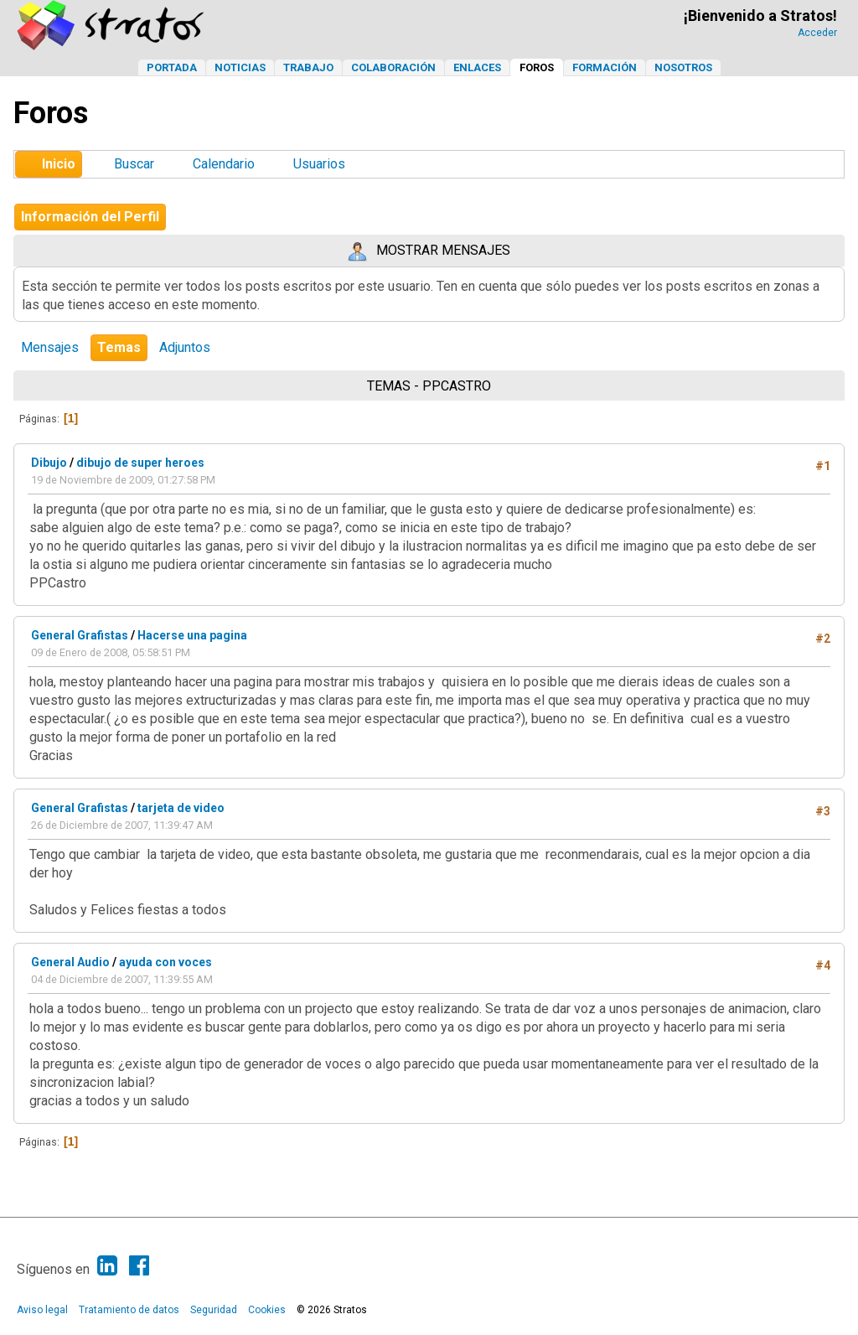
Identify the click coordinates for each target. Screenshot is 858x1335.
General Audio (70, 962)
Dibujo (49, 462)
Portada (172, 67)
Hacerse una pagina (192, 635)
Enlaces (477, 67)
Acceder (817, 33)
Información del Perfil (90, 217)
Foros (536, 67)
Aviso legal (42, 1310)
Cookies (267, 1310)
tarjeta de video (181, 808)
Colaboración (393, 67)
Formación (604, 67)
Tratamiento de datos (129, 1310)
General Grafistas (79, 635)
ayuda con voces (165, 962)
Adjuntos (184, 347)
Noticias (240, 67)
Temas (119, 347)
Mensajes (50, 347)
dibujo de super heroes (140, 462)
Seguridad (213, 1310)
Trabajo (308, 67)
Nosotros (683, 67)
